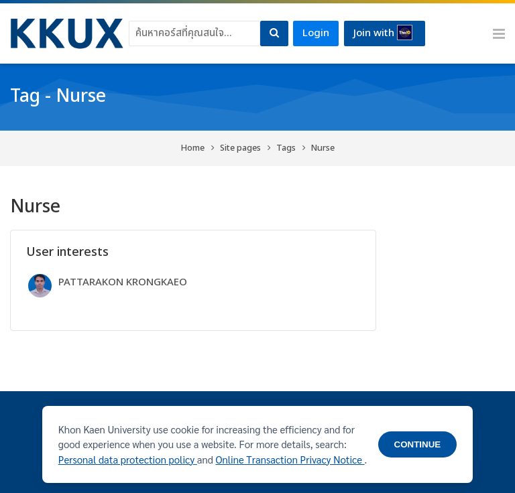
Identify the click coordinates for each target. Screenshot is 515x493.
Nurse (323, 148)
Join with (382, 33)
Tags (286, 148)
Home (193, 148)
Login (315, 33)
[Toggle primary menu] (499, 33)
